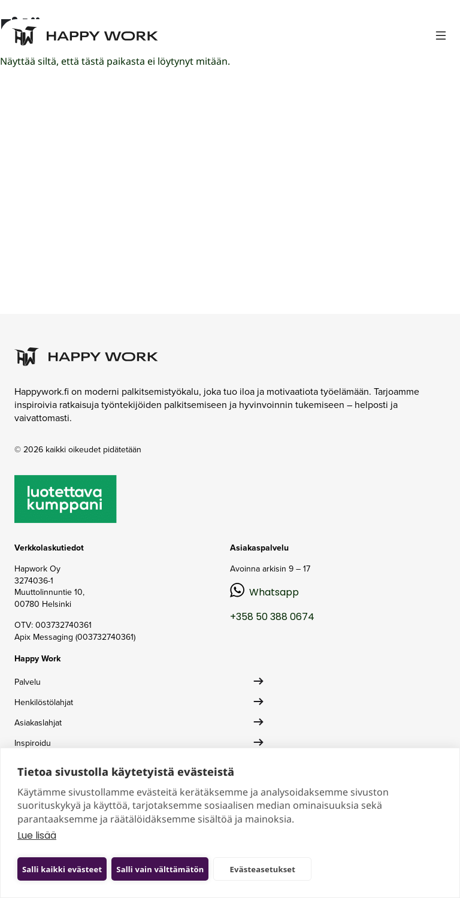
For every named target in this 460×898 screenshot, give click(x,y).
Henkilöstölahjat (43, 702)
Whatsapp (274, 592)
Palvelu (27, 682)
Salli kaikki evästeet (62, 869)
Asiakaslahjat (38, 722)
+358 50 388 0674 (272, 617)
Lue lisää (36, 835)
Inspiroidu (32, 743)
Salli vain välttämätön (160, 869)
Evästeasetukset (263, 869)
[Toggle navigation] (441, 35)
